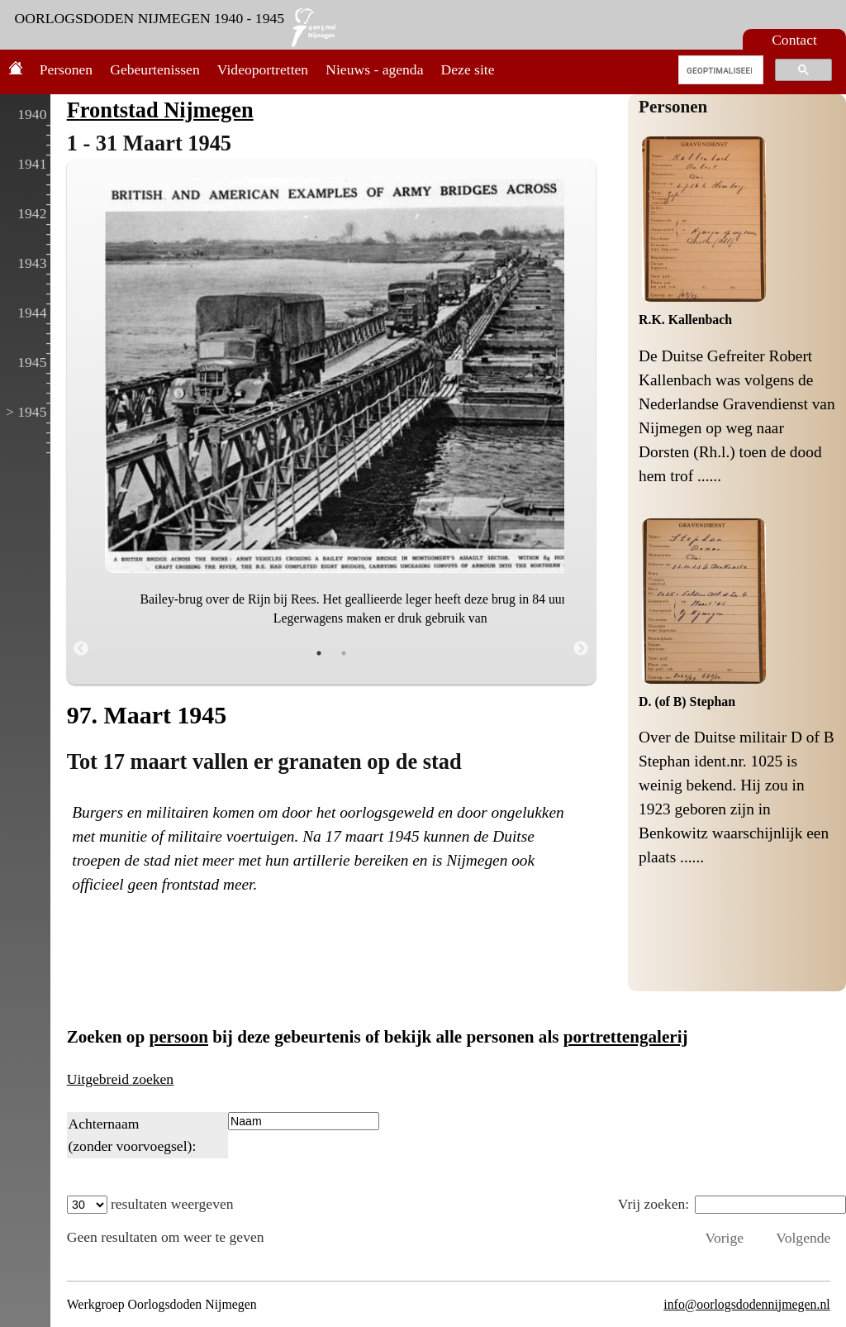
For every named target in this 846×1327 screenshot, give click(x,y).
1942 (31, 213)
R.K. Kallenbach (685, 320)
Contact (794, 39)
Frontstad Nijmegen (160, 110)
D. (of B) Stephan (687, 702)
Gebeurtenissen (154, 69)
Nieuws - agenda (374, 69)
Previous (81, 649)
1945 (31, 362)
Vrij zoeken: (732, 1204)
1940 (31, 114)
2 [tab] (343, 653)
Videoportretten (262, 69)
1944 (31, 312)
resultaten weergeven (150, 1204)
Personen (66, 69)
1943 (31, 263)
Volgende (803, 1237)
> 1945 (26, 411)
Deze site (468, 69)
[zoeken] (719, 70)
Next (581, 649)
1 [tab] (319, 653)
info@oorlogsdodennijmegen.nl (746, 1304)
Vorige (724, 1237)
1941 (31, 163)
